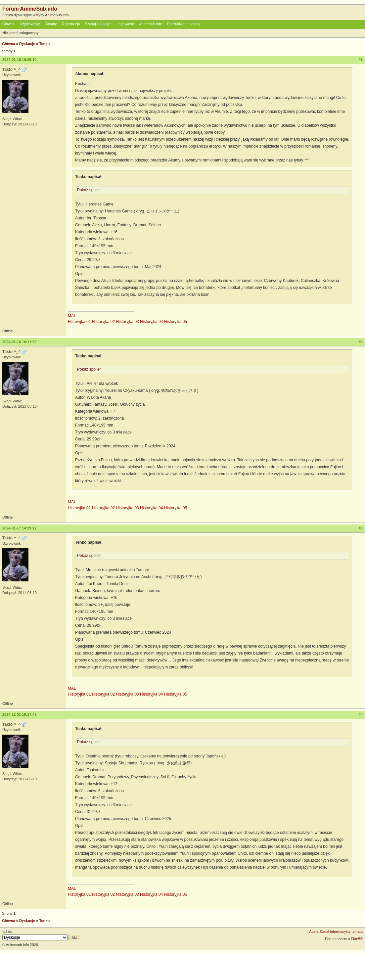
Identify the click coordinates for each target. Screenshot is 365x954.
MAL (72, 315)
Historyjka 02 (103, 321)
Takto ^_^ (11, 69)
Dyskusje (27, 44)
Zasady (51, 24)
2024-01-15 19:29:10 (19, 60)
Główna (8, 24)
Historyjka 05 (175, 321)
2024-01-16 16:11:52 (19, 342)
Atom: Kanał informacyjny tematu (336, 931)
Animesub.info (150, 24)
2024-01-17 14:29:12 (19, 528)
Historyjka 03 (127, 321)
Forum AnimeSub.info (29, 9)
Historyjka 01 (79, 321)
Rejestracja (71, 24)
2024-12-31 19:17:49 (19, 714)
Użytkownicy (30, 24)
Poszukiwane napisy (183, 24)
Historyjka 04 (151, 321)
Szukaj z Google (98, 24)
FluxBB (357, 939)
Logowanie (125, 24)
